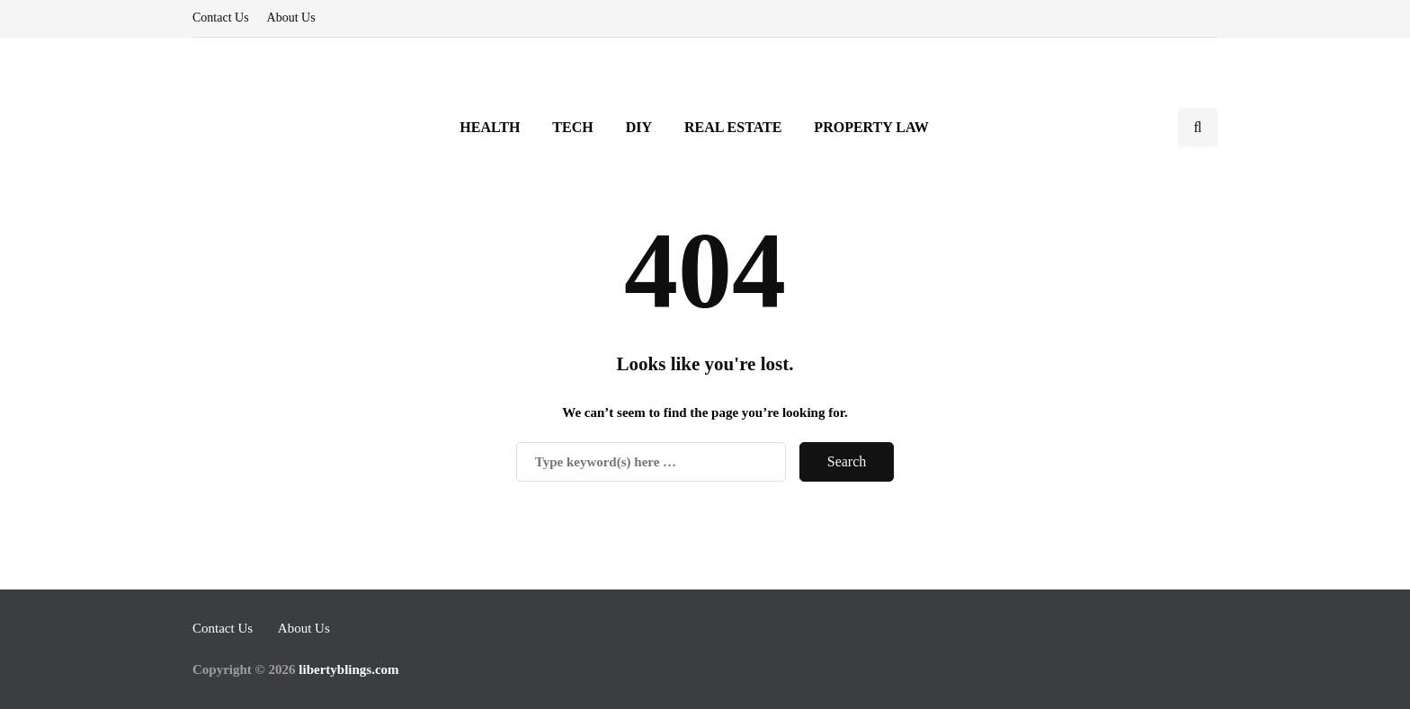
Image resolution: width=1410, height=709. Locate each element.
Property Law (871, 127)
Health (490, 127)
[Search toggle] (1198, 127)
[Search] (651, 462)
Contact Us (220, 17)
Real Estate (732, 127)
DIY (639, 127)
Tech (572, 127)
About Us (291, 17)
